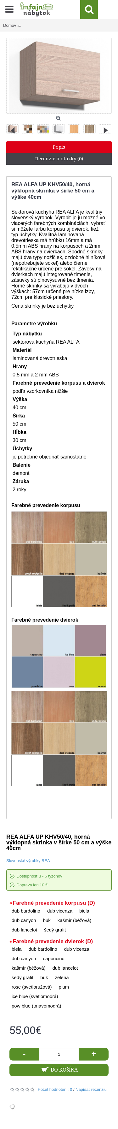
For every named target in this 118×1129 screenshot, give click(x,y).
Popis (59, 147)
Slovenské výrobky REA (28, 860)
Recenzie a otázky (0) (59, 159)
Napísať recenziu (91, 1089)
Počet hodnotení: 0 (55, 1089)
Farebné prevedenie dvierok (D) (53, 941)
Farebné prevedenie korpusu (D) (54, 903)
